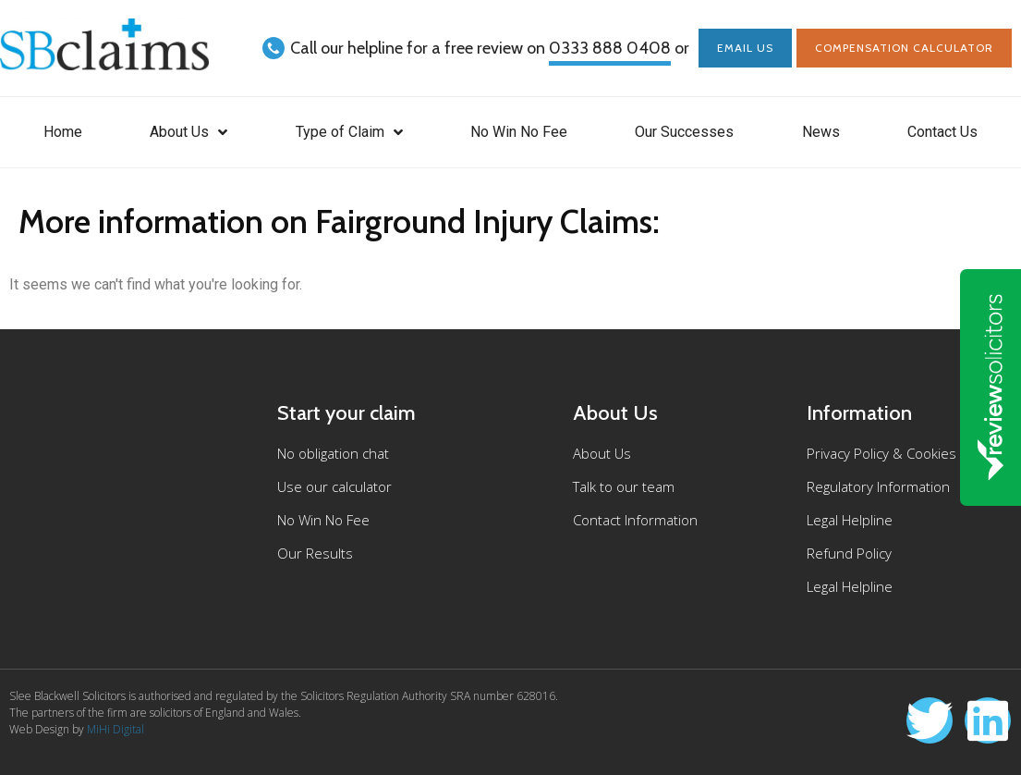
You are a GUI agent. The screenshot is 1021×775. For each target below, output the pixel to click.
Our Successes (684, 132)
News (821, 132)
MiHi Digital (115, 729)
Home (62, 132)
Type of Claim (349, 132)
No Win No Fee (518, 132)
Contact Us (942, 132)
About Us (188, 132)
